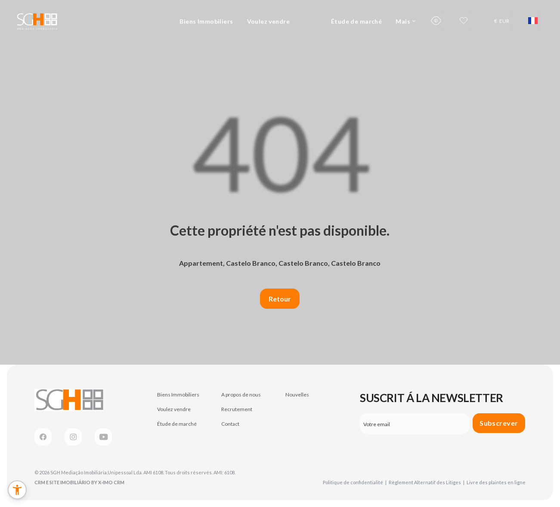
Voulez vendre (268, 21)
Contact (230, 424)
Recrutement (236, 409)
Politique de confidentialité (355, 482)
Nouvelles (297, 394)
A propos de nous (241, 394)
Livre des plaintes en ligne (496, 482)
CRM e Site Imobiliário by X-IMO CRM (79, 482)
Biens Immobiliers (206, 21)
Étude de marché (356, 21)
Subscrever (499, 423)
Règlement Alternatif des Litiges (426, 482)
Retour (280, 299)
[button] (17, 489)
